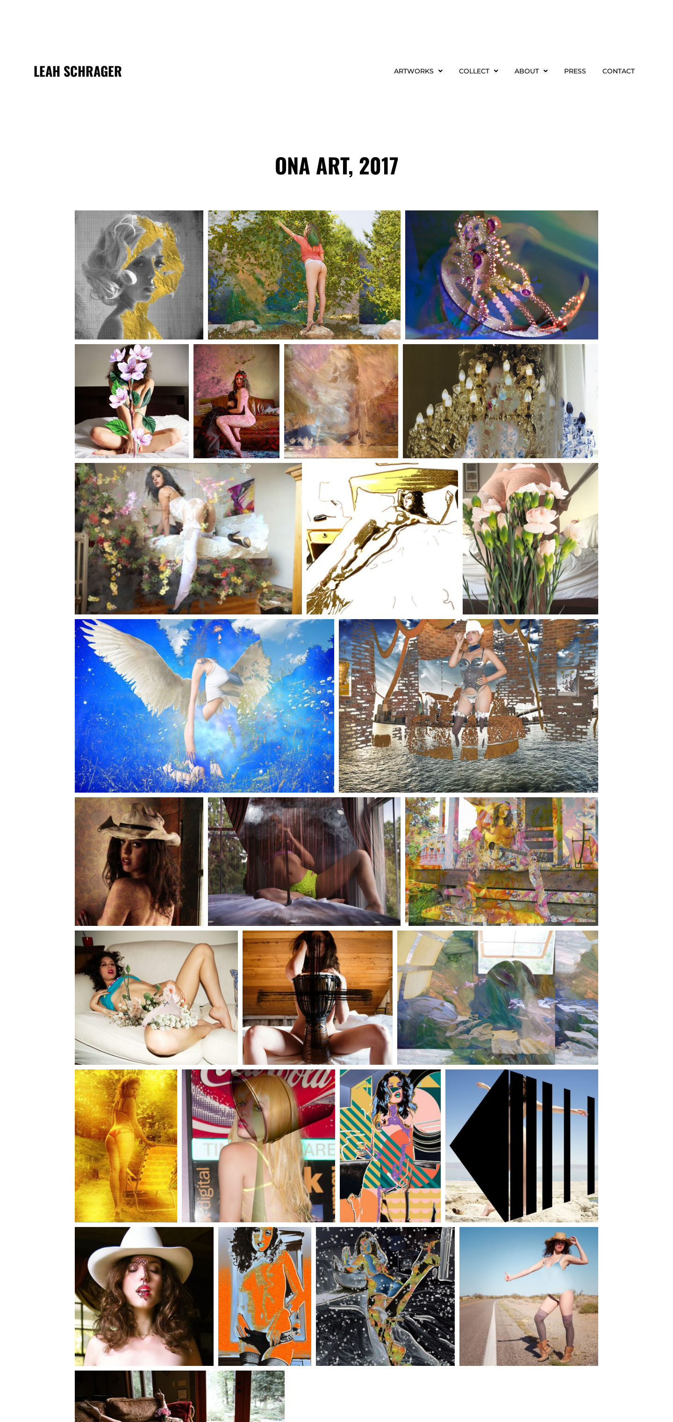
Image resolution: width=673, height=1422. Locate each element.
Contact (618, 71)
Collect (478, 71)
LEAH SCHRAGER (78, 70)
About (531, 71)
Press (575, 71)
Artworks (418, 71)
